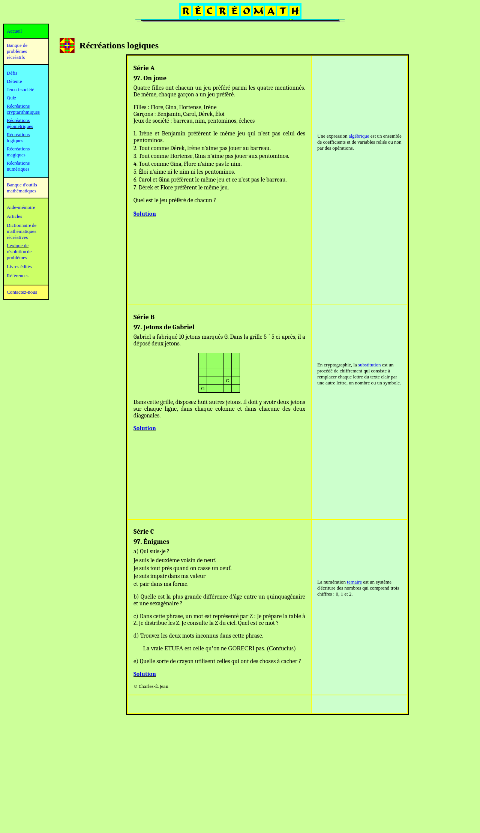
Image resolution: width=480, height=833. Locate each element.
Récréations (18, 134)
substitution (369, 365)
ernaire (355, 582)
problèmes (17, 257)
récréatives (17, 237)
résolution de (19, 251)
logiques (15, 140)
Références (17, 275)
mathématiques (21, 231)
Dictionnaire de (21, 225)
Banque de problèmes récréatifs (17, 51)
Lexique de (17, 245)
